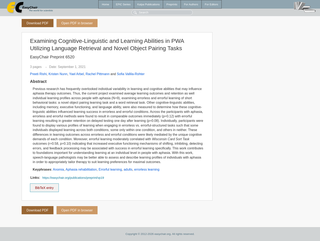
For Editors (211, 4)
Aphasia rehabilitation (81, 169)
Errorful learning (110, 169)
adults (128, 169)
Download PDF (38, 23)
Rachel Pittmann (97, 74)
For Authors (191, 4)
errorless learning (147, 169)
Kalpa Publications (148, 4)
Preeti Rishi (38, 74)
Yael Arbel (76, 74)
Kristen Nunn (58, 74)
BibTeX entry (44, 186)
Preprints (171, 4)
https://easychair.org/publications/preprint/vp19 (73, 177)
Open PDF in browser (77, 23)
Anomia (58, 169)
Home (105, 4)
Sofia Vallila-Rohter (130, 74)
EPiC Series (123, 4)
